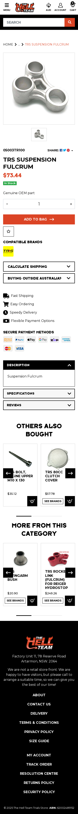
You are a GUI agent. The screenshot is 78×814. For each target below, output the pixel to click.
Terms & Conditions (39, 723)
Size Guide (39, 741)
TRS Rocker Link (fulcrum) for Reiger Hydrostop (56, 580)
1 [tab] (23, 516)
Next (70, 473)
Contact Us (39, 704)
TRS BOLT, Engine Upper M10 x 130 (20, 476)
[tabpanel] (20, 474)
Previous (8, 473)
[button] (48, 7)
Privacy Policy (39, 732)
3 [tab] (54, 516)
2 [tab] (39, 516)
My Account (39, 755)
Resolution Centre (39, 774)
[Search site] (69, 22)
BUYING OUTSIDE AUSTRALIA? (39, 278)
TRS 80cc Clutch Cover (54, 476)
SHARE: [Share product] (59, 150)
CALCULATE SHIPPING (39, 266)
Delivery (39, 713)
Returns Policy (39, 783)
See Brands (52, 501)
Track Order (39, 764)
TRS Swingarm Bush (17, 576)
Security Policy (39, 792)
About (39, 695)
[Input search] (34, 22)
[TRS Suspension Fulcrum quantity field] (39, 204)
